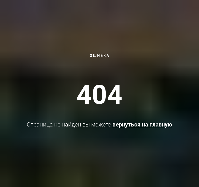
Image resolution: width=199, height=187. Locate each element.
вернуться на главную (142, 124)
